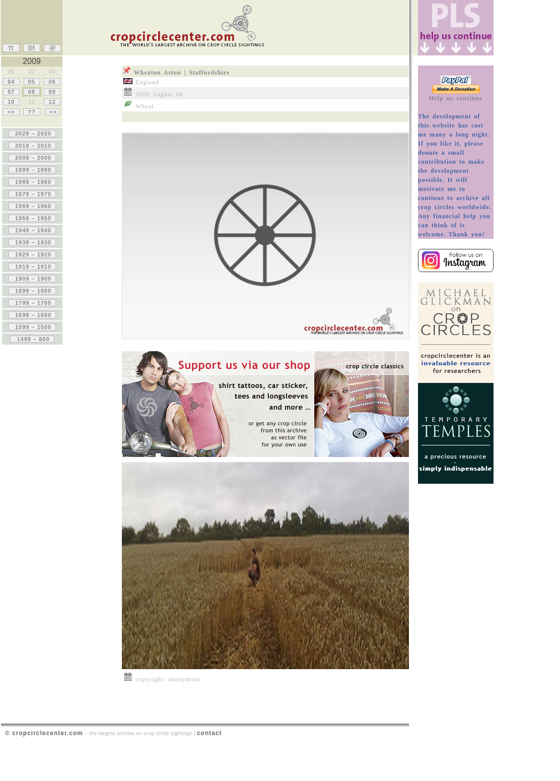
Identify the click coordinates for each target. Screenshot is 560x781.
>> (52, 112)
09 (51, 92)
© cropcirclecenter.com (44, 733)
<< (11, 112)
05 (31, 82)
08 (31, 92)
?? (32, 112)
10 (11, 102)
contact (209, 733)
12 (51, 102)
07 (11, 92)
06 (51, 82)
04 (11, 82)
